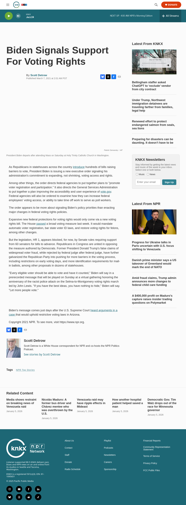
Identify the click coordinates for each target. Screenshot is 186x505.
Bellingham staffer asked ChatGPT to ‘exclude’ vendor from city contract (151, 86)
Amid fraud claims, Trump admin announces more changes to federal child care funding (154, 281)
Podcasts (108, 448)
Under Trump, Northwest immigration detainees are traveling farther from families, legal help (152, 105)
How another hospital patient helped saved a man (127, 403)
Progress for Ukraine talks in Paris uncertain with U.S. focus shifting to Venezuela (153, 246)
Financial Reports (152, 441)
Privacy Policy (150, 463)
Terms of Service (151, 456)
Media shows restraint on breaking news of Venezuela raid (21, 403)
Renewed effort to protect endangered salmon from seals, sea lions (153, 125)
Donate (172, 4)
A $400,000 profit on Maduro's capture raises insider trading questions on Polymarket (152, 299)
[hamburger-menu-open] (8, 5)
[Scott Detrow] (13, 348)
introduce (79, 167)
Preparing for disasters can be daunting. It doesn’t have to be (152, 141)
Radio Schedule (72, 469)
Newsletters (110, 455)
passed (41, 223)
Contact (68, 448)
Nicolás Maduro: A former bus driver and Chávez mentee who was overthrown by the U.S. (57, 406)
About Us (69, 441)
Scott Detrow (38, 75)
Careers (108, 462)
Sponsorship (110, 469)
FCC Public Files (151, 470)
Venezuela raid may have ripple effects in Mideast (91, 403)
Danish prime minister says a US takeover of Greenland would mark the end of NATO (154, 264)
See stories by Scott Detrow (42, 354)
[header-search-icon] (156, 4)
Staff (67, 455)
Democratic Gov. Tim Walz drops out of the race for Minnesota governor (162, 405)
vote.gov (106, 191)
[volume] (18, 16)
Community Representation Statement (156, 448)
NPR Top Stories (25, 370)
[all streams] (170, 16)
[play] (8, 16)
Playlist (107, 441)
